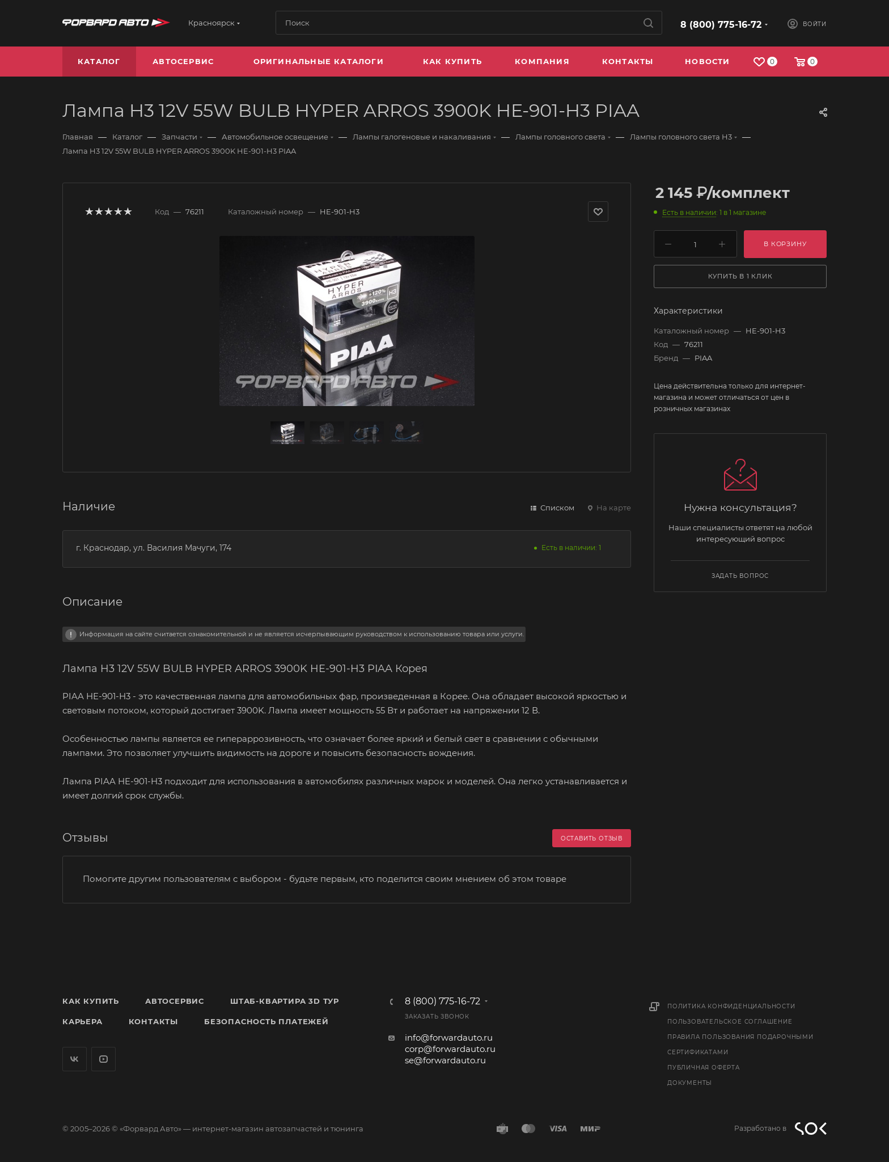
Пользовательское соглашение (730, 1021)
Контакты (153, 1021)
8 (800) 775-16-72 (720, 24)
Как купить (90, 1000)
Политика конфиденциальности (731, 1006)
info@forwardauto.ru (449, 1037)
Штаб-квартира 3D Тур (284, 1000)
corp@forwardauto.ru (450, 1048)
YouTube (103, 1059)
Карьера (82, 1021)
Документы (689, 1083)
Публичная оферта (703, 1067)
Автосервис (174, 1000)
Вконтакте (74, 1059)
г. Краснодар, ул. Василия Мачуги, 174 (153, 548)
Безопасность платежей (266, 1021)
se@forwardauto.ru (445, 1060)
